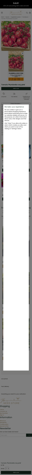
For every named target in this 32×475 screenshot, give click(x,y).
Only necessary (16, 137)
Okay (16, 140)
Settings (16, 133)
